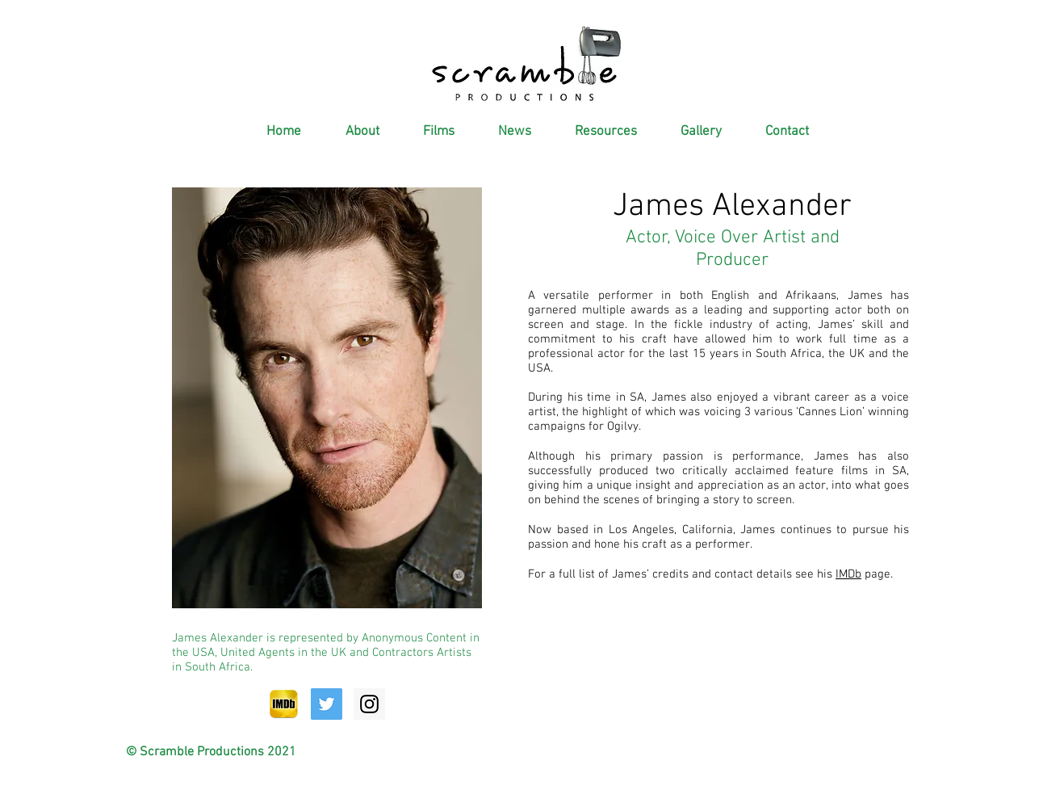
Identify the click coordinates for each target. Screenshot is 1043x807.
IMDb (848, 574)
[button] (352, 132)
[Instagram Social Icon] (369, 704)
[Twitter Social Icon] (326, 704)
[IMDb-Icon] (283, 704)
